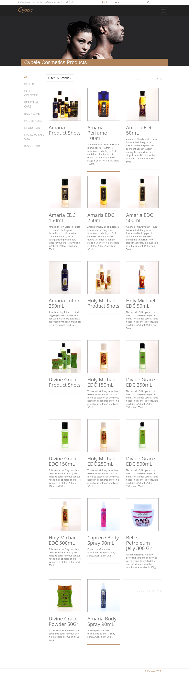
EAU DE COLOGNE (31, 93)
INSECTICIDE (32, 146)
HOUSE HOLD (33, 121)
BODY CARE (32, 113)
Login (105, 2)
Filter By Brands (59, 78)
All (25, 77)
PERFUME (30, 84)
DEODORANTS (33, 128)
